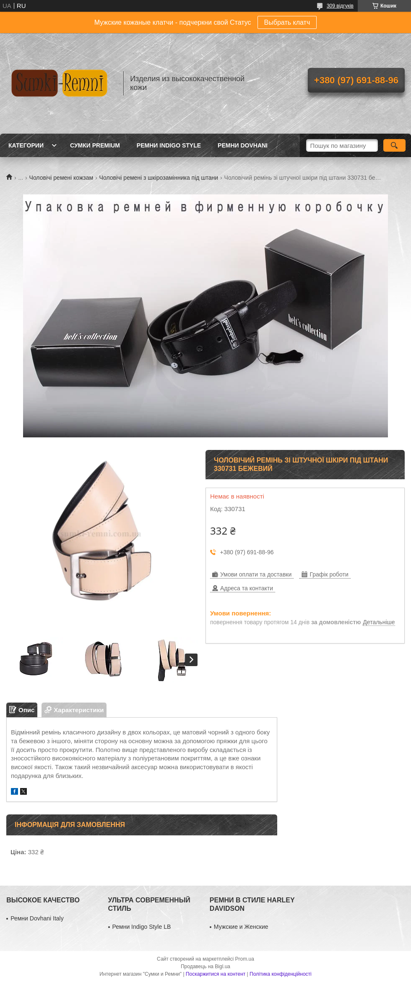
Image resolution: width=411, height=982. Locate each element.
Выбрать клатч (287, 22)
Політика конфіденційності (281, 974)
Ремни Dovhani (243, 145)
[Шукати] (394, 145)
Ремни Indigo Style (169, 145)
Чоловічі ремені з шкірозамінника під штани (159, 177)
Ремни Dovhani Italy (37, 918)
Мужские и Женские (241, 926)
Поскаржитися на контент (215, 974)
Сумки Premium (95, 145)
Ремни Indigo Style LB (141, 926)
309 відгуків (340, 6)
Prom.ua (244, 959)
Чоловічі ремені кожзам (61, 177)
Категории (26, 145)
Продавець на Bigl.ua (205, 966)
